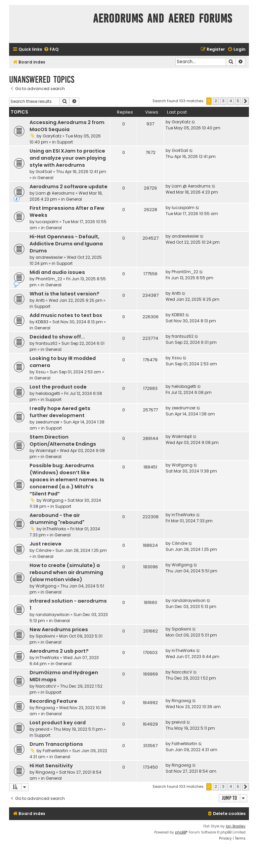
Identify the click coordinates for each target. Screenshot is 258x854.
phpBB (180, 832)
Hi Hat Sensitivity (51, 765)
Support (65, 142)
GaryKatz (52, 136)
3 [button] (223, 101)
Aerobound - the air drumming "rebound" (57, 519)
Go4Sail (44, 171)
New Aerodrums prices (59, 629)
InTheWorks (54, 529)
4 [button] (230, 101)
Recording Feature (53, 701)
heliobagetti (48, 393)
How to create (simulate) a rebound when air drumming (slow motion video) (66, 572)
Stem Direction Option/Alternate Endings (63, 440)
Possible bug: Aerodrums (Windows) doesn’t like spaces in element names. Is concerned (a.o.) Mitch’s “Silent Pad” (67, 479)
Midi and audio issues (57, 272)
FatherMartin (55, 751)
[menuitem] (51, 49)
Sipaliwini (45, 636)
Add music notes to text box (66, 315)
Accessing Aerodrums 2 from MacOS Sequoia (67, 126)
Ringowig (45, 707)
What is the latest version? (64, 293)
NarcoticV (46, 686)
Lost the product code (58, 386)
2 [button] (216, 101)
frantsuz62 (46, 343)
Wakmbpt (46, 450)
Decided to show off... (57, 336)
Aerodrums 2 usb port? (59, 651)
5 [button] (238, 101)
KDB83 (42, 322)
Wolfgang (53, 500)
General (45, 177)
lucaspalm (47, 222)
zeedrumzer (47, 422)
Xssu (41, 372)
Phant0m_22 (49, 279)
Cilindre (43, 550)
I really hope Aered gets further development (60, 412)
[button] (245, 101)
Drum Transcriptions (56, 744)
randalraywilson (53, 614)
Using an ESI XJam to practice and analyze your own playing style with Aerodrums (68, 158)
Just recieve (45, 543)
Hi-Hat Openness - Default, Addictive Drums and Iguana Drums (66, 243)
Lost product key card (58, 722)
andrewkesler (49, 257)
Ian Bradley (236, 826)
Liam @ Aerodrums (55, 193)
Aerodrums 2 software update (69, 186)
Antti (40, 300)
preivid (42, 729)
